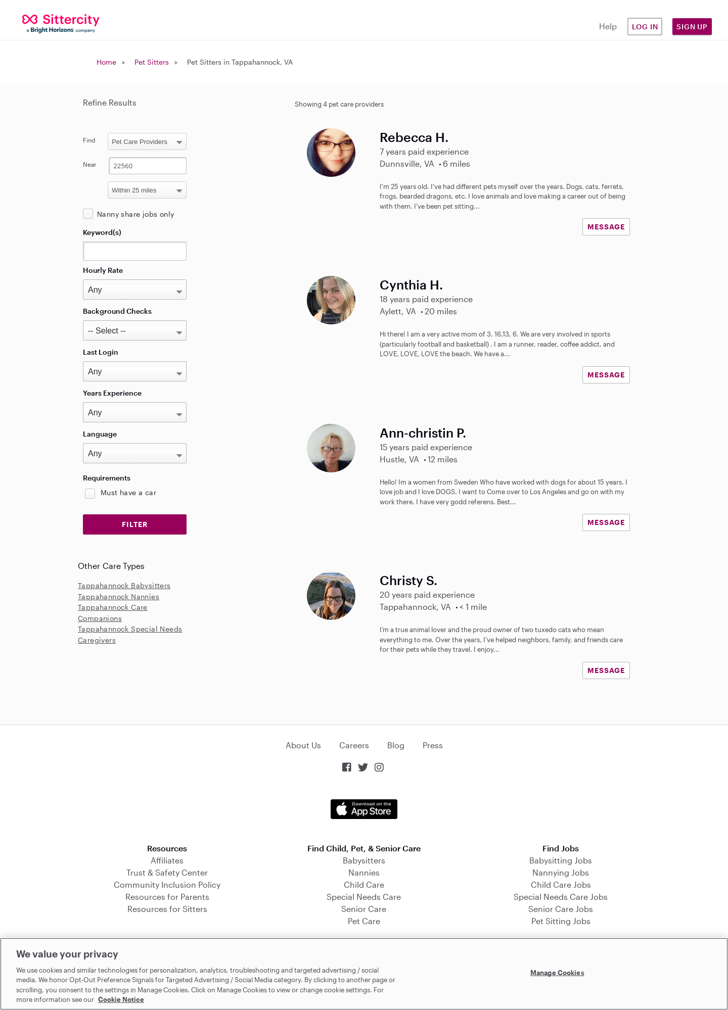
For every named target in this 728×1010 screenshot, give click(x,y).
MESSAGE (606, 226)
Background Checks (117, 311)
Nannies (364, 872)
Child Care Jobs (561, 884)
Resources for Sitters (167, 908)
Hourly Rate (103, 270)
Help (608, 26)
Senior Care (363, 908)
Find (89, 139)
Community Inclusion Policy (167, 884)
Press (433, 745)
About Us (303, 745)
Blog (395, 745)
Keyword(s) (102, 232)
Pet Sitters (151, 62)
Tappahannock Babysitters (124, 585)
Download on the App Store (364, 809)
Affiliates (167, 860)
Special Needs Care (364, 896)
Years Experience (112, 393)
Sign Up (692, 26)
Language (100, 433)
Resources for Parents (167, 896)
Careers (354, 745)
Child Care (364, 884)
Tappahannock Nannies (118, 596)
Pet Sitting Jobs (560, 921)
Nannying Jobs (560, 872)
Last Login (100, 352)
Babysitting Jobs (560, 860)
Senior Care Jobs (560, 908)
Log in (645, 26)
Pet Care (364, 921)
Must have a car (128, 492)
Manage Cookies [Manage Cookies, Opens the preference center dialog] (557, 973)
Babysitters (364, 860)
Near (90, 164)
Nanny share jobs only (135, 214)
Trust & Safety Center (167, 872)
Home (106, 62)
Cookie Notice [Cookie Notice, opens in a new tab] (121, 999)
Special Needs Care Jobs (561, 896)
